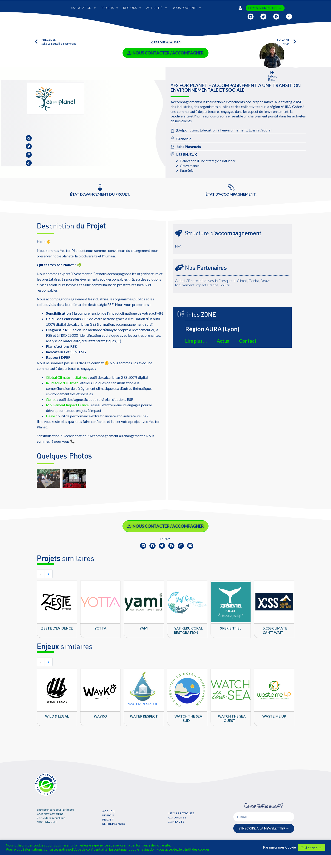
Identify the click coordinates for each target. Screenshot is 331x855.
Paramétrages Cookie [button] (279, 847)
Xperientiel (230, 628)
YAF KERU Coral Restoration (188, 630)
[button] (143, 546)
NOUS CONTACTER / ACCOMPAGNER (165, 52)
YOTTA (100, 628)
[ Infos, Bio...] (272, 76)
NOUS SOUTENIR (186, 8)
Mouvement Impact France (67, 405)
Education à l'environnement (223, 130)
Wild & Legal (57, 716)
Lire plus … (196, 341)
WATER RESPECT (144, 716)
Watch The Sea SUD (188, 718)
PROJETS (109, 8)
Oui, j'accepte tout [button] (311, 847)
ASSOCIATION (83, 8)
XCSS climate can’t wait (275, 630)
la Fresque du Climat (62, 383)
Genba (51, 399)
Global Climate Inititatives (67, 377)
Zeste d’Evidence (57, 628)
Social (266, 130)
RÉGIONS (132, 8)
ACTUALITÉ (156, 8)
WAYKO (100, 716)
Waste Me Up (274, 716)
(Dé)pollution (187, 130)
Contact (248, 341)
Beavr (50, 416)
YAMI (144, 628)
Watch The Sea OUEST (232, 718)
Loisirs (254, 130)
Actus (223, 341)
